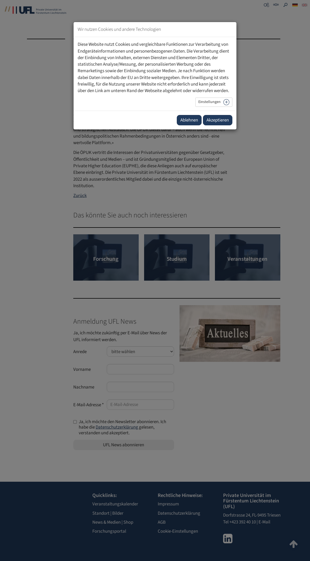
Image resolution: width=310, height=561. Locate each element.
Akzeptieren (217, 120)
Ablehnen (189, 120)
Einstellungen (209, 102)
